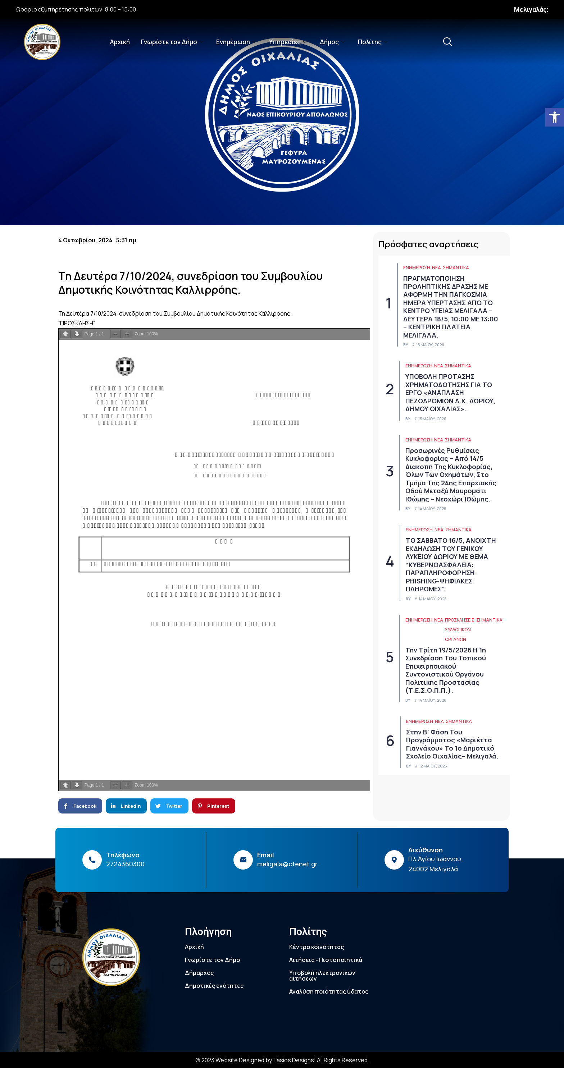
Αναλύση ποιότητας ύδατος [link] (328, 991)
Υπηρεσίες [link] (288, 42)
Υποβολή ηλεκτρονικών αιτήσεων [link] (322, 975)
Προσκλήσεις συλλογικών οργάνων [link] (459, 629)
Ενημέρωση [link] (236, 42)
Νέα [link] (436, 268)
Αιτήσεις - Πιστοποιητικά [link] (325, 960)
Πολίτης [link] (373, 42)
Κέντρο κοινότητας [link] (316, 947)
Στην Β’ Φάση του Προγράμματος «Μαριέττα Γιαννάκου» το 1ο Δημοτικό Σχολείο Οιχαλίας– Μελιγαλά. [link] (452, 744)
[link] (554, 117)
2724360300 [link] (125, 864)
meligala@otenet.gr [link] (287, 864)
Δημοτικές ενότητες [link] (214, 986)
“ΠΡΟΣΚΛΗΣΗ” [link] (76, 323)
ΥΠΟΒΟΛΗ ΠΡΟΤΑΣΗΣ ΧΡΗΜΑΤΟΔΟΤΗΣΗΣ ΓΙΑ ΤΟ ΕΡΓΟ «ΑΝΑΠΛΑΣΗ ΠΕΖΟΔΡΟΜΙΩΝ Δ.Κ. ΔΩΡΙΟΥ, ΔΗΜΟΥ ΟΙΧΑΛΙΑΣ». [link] (450, 392)
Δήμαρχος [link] (199, 973)
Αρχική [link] (120, 42)
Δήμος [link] (332, 42)
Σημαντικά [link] (456, 268)
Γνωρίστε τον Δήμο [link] (172, 42)
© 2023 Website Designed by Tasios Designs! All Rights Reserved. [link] (282, 1060)
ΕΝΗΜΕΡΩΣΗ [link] (416, 268)
